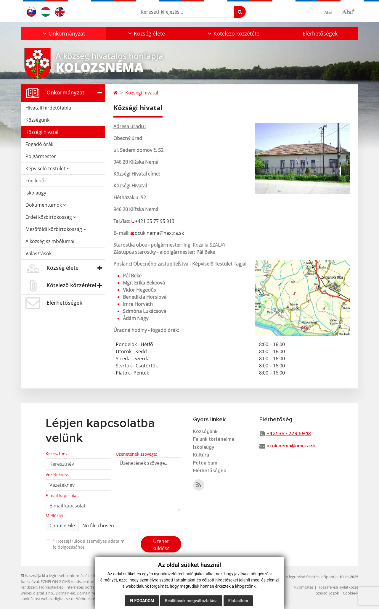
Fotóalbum (205, 463)
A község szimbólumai (49, 241)
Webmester (86, 598)
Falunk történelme (214, 439)
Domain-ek (65, 593)
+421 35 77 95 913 (154, 221)
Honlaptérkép (51, 587)
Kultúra (201, 455)
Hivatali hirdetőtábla (48, 108)
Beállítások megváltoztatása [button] (191, 600)
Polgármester (40, 156)
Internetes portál (80, 587)
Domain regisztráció (94, 593)
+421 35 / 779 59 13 (288, 433)
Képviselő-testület (47, 168)
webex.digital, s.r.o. (37, 593)
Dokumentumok (45, 205)
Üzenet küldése (161, 545)
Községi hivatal (41, 132)
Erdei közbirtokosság (50, 217)
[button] (63, 33)
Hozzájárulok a (88, 544)
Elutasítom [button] (238, 600)
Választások (38, 253)
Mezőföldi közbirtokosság (55, 229)
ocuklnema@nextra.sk (159, 233)
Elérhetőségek (320, 33)
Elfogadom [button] (142, 600)
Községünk (37, 120)
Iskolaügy (35, 192)
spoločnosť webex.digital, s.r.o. (47, 598)
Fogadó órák (39, 144)
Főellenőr (35, 180)
